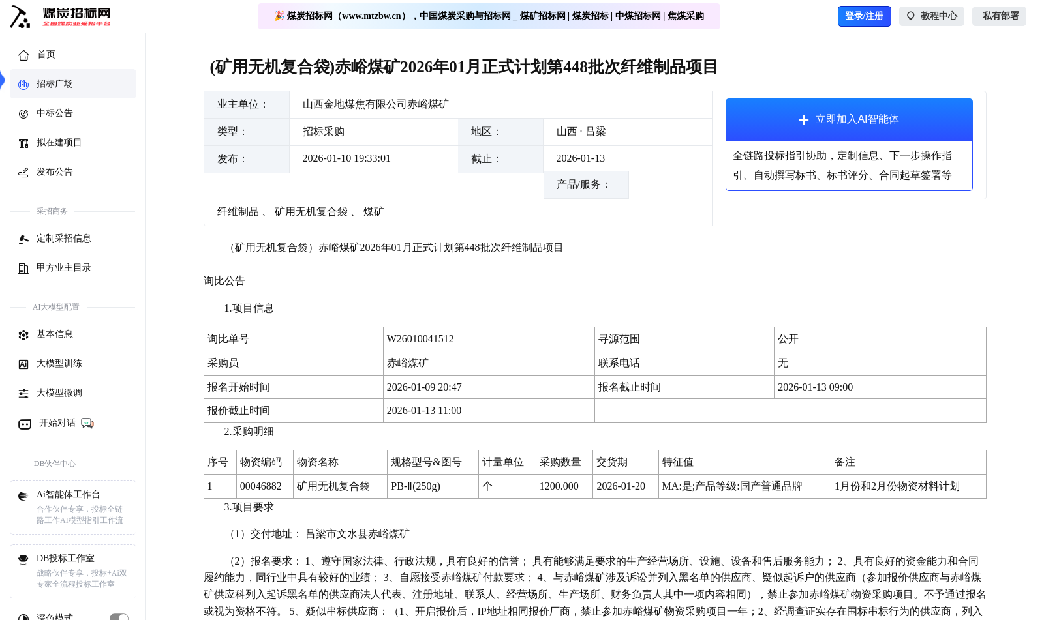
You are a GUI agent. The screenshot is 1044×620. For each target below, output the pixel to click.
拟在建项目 (50, 143)
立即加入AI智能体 (848, 119)
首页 (36, 55)
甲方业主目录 (54, 268)
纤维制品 (238, 211)
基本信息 (45, 335)
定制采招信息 (54, 239)
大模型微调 (50, 394)
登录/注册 (864, 16)
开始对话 (56, 423)
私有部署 (999, 16)
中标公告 (45, 114)
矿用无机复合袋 (311, 211)
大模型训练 (50, 364)
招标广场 (45, 85)
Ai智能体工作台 (73, 508)
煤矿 (373, 211)
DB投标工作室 (73, 572)
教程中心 (932, 16)
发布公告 (45, 173)
